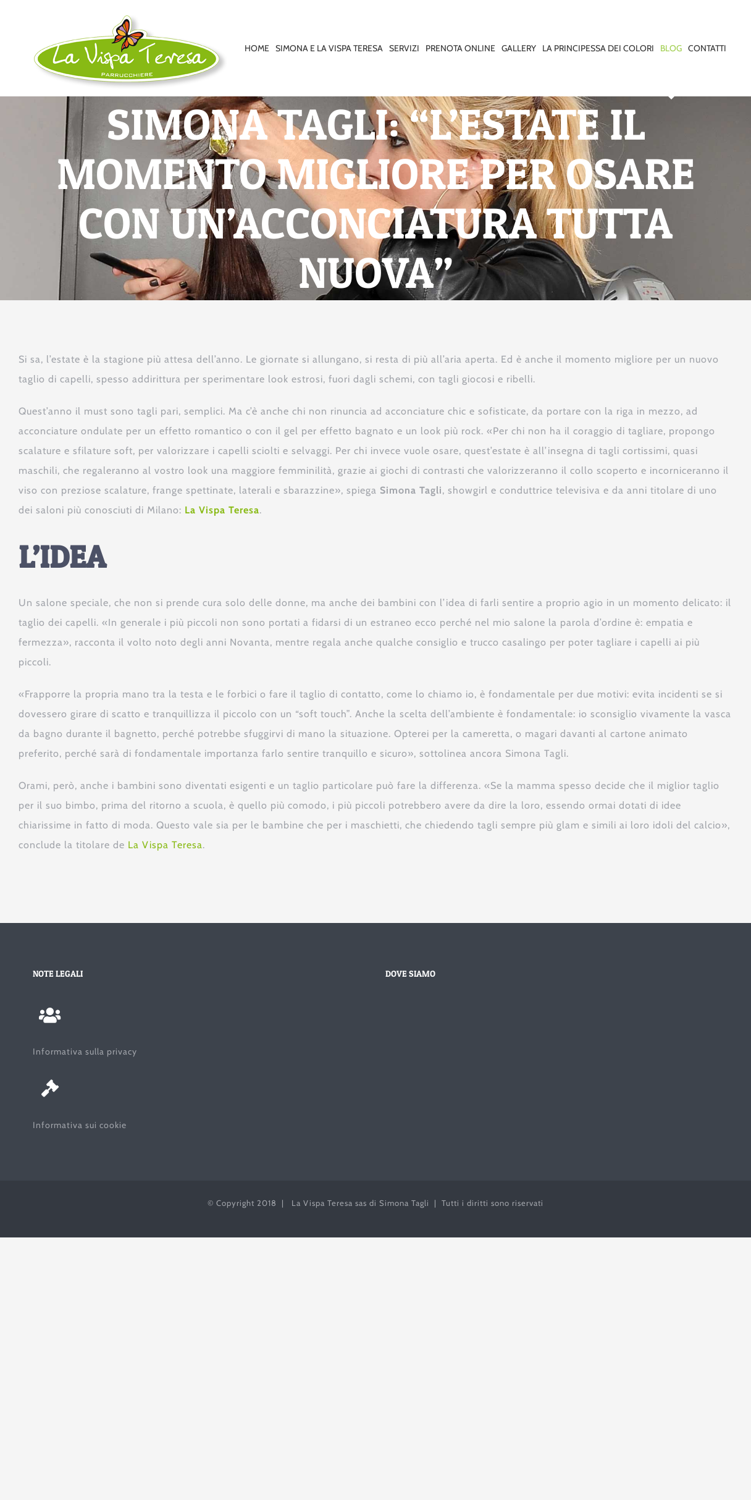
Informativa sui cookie (80, 1125)
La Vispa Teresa (222, 510)
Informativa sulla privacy (85, 1051)
